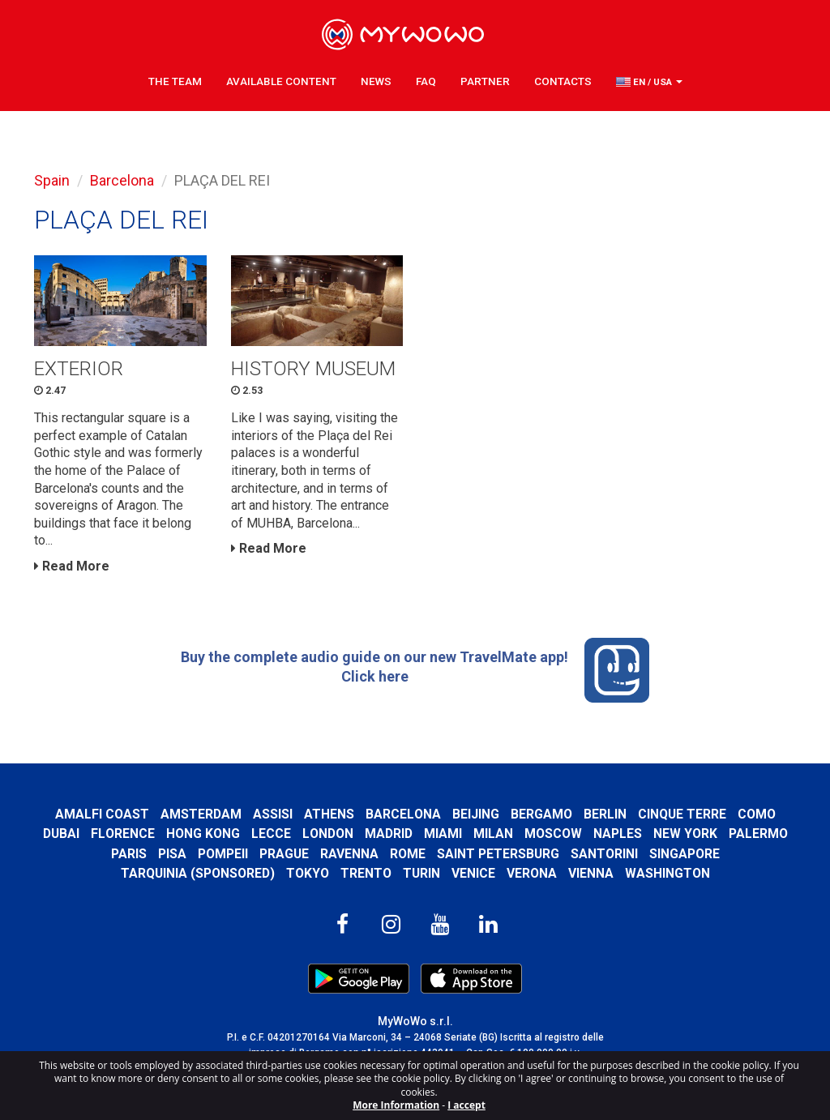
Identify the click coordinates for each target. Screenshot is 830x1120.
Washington (667, 873)
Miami (443, 833)
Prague (284, 853)
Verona (532, 873)
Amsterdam (201, 814)
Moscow (553, 833)
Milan (493, 833)
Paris (129, 853)
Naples (617, 833)
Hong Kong (203, 833)
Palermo (758, 833)
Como (757, 814)
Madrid (389, 833)
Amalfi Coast (102, 814)
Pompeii (223, 853)
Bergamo (541, 814)
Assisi (273, 814)
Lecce (271, 833)
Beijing (475, 814)
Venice (473, 873)
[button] (649, 82)
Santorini (604, 853)
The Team (175, 81)
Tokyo (307, 873)
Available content (281, 81)
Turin (421, 873)
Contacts (563, 81)
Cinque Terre (682, 814)
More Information (396, 1105)
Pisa (172, 853)
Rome (408, 853)
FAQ (426, 81)
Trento (365, 873)
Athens (329, 814)
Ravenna (349, 853)
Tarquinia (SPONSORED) (198, 873)
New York (685, 833)
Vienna (591, 873)
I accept (466, 1105)
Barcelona (122, 180)
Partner (485, 81)
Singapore (684, 853)
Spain (52, 180)
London (327, 833)
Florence (123, 833)
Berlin (605, 814)
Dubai (61, 833)
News (376, 81)
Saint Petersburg (498, 853)
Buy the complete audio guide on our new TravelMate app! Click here (415, 670)
